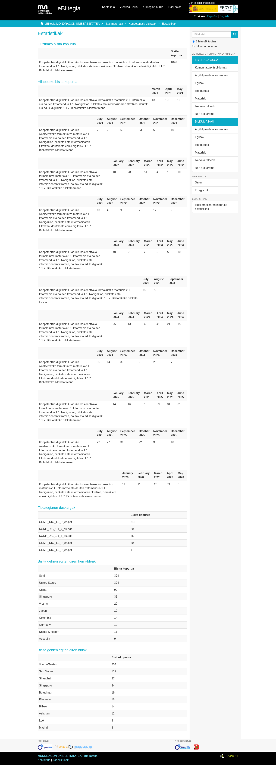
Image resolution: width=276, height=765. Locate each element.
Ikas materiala (114, 23)
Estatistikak (169, 23)
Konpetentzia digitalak (142, 23)
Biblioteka (90, 755)
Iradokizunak (61, 759)
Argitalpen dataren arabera (211, 75)
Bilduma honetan (204, 46)
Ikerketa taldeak (205, 106)
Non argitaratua (204, 113)
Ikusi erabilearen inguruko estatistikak (211, 206)
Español (212, 16)
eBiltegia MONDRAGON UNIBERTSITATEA (72, 23)
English (224, 16)
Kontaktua (108, 6)
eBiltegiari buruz (153, 6)
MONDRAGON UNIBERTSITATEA (60, 755)
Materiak (200, 98)
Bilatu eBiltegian (204, 41)
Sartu (198, 182)
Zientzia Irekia (129, 6)
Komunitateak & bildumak (211, 67)
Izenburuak (202, 90)
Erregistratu (202, 190)
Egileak (199, 83)
